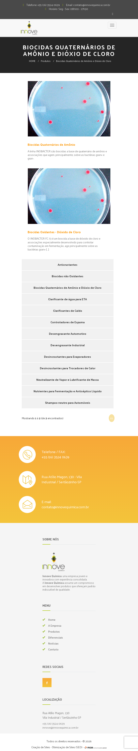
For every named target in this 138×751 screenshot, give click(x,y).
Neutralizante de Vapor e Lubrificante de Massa (67, 379)
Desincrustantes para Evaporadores (67, 356)
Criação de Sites (40, 747)
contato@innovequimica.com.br (65, 507)
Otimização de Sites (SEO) (67, 747)
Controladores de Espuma (68, 322)
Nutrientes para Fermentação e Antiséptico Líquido (68, 391)
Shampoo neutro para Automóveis (67, 402)
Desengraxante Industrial (68, 345)
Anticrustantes (67, 264)
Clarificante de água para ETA (67, 299)
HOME (32, 61)
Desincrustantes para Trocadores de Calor (67, 368)
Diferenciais (55, 637)
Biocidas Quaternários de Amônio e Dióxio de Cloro (83, 61)
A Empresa (54, 625)
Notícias (53, 643)
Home (51, 619)
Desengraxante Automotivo (67, 333)
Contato (53, 649)
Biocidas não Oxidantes (67, 276)
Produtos (46, 61)
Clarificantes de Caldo (67, 310)
